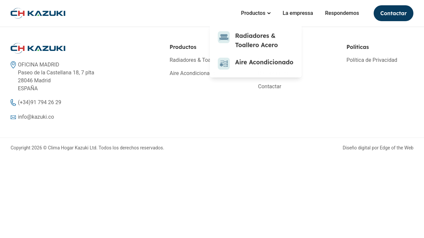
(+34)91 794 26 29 (39, 102)
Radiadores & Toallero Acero (203, 60)
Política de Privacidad (371, 60)
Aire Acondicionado (193, 73)
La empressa (298, 13)
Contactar (393, 13)
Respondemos (342, 13)
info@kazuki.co (36, 117)
